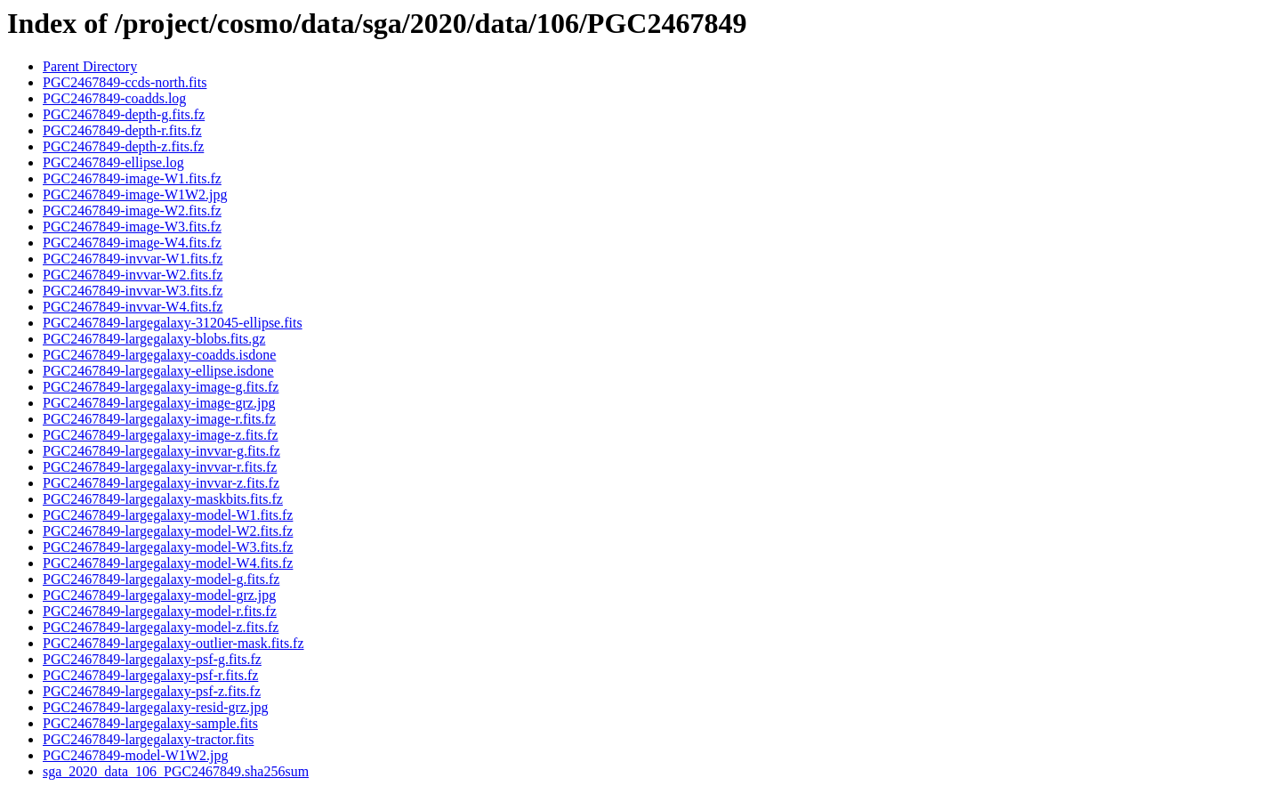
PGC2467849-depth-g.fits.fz (124, 114)
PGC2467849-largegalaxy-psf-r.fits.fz (150, 675)
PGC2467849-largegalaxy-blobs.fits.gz (154, 338)
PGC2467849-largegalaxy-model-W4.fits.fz (168, 563)
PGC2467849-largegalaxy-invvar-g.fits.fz (161, 450)
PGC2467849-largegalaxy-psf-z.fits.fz (152, 691)
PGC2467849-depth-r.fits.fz (122, 130)
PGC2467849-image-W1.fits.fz (132, 178)
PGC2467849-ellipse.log (113, 162)
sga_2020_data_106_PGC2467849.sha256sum (176, 771)
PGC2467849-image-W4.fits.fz (132, 242)
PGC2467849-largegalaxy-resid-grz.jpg (155, 707)
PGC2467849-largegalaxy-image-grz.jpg (159, 402)
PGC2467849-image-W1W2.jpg (135, 194)
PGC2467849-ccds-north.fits (124, 82)
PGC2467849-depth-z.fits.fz (123, 146)
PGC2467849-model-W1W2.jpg (135, 755)
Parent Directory (90, 66)
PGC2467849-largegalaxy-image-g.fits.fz (160, 386)
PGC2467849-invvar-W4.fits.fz (132, 306)
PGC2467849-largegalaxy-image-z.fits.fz (160, 434)
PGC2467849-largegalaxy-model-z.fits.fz (160, 627)
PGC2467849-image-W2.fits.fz (132, 210)
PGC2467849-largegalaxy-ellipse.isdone (158, 370)
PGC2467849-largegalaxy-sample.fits (150, 723)
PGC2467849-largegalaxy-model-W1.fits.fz (168, 515)
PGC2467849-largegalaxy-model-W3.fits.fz (168, 547)
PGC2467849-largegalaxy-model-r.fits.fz (160, 611)
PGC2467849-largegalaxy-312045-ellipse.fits (172, 322)
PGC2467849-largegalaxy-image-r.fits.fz (159, 418)
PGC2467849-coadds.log (114, 98)
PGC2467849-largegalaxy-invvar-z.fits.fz (161, 482)
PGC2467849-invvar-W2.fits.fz (132, 274)
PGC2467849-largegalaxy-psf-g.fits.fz (152, 659)
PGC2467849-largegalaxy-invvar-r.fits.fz (160, 466)
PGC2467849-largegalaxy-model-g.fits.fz (161, 579)
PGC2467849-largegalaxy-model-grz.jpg (159, 595)
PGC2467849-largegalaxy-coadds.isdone (159, 354)
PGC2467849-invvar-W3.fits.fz (132, 290)
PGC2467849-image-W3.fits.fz (132, 226)
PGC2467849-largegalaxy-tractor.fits (148, 739)
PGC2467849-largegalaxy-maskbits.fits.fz (163, 498)
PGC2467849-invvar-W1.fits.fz (132, 258)
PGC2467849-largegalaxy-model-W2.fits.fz (168, 531)
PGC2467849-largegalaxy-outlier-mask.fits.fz (173, 643)
